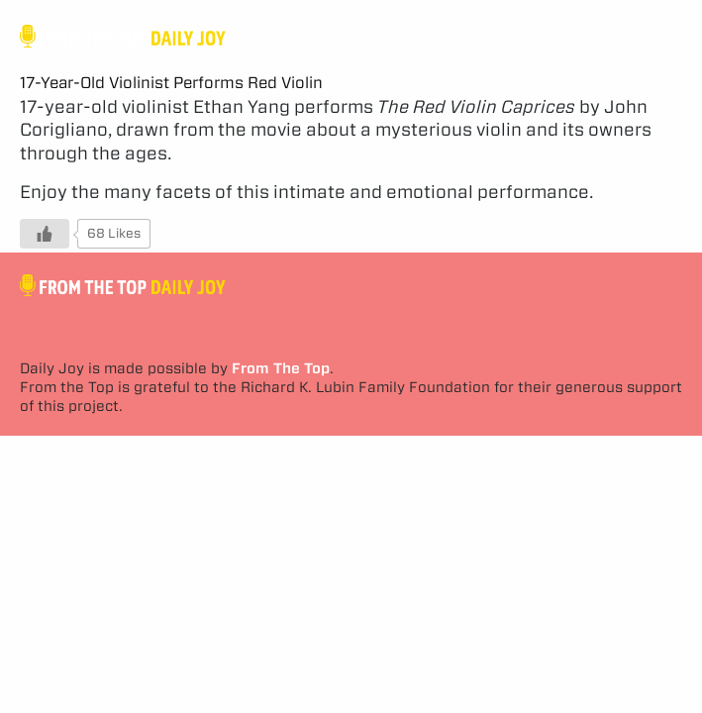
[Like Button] (44, 234)
